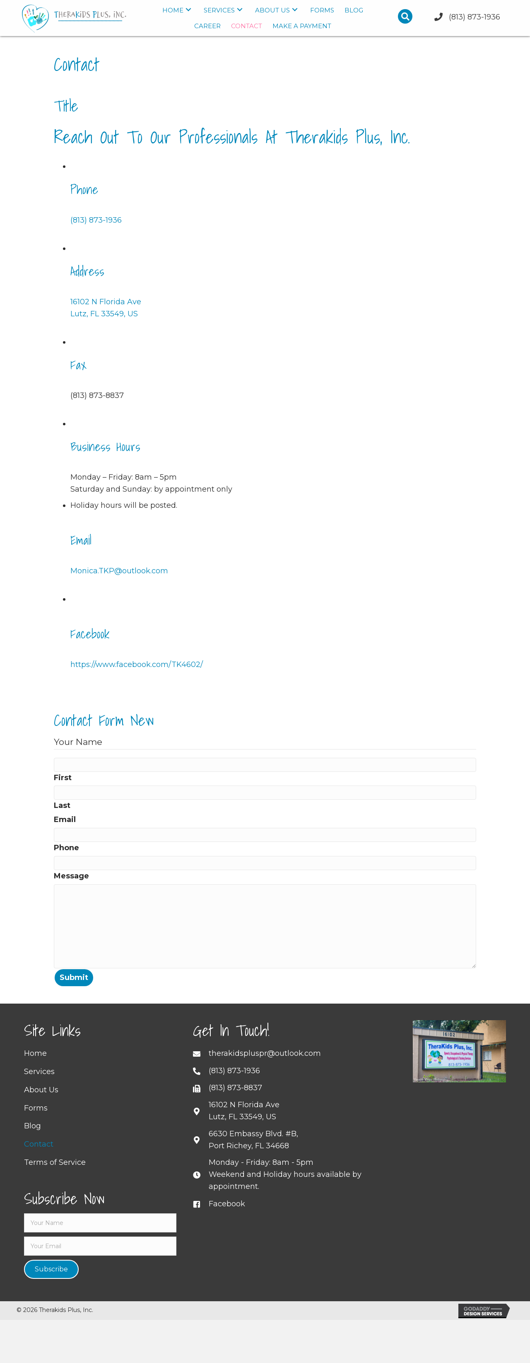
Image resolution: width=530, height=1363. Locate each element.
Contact (38, 1156)
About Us (41, 1101)
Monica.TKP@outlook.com (119, 570)
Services (39, 1083)
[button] (188, 9)
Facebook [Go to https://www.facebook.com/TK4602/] (227, 1215)
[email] (100, 1258)
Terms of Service (55, 1174)
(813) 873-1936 (96, 220)
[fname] (100, 1234)
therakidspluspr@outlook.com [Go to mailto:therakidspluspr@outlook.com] (265, 1065)
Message (71, 875)
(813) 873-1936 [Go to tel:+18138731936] (234, 1082)
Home (35, 1065)
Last (62, 805)
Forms (36, 1120)
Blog (32, 1137)
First (63, 777)
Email (65, 819)
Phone (66, 847)
